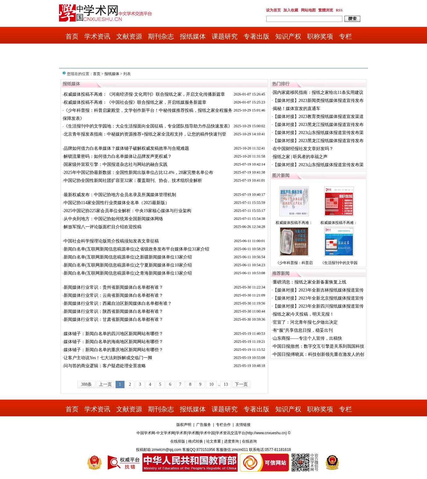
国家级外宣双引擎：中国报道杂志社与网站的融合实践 (115, 164)
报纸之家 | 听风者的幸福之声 (300, 156)
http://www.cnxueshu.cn (266, 433)
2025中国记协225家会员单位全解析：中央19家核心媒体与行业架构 (127, 210)
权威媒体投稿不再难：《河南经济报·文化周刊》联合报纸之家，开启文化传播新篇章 (144, 94)
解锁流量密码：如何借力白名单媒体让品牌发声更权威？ (118, 156)
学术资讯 (97, 36)
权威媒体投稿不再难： (294, 223)
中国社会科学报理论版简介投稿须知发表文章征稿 (111, 241)
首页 (72, 36)
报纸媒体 (193, 36)
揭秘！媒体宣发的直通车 (296, 108)
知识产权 (288, 36)
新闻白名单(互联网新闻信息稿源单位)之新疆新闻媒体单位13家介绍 (128, 257)
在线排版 (177, 441)
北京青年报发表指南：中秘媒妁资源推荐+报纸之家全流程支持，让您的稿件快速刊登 (145, 134)
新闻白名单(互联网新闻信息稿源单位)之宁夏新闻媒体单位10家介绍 (128, 265)
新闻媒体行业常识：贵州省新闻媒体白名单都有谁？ (113, 287)
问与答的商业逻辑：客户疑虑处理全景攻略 (105, 365)
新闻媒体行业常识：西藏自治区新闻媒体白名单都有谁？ (118, 303)
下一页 (241, 384)
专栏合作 (223, 424)
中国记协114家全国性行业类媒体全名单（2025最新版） (116, 202)
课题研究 (225, 36)
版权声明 (183, 424)
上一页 (105, 384)
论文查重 (213, 441)
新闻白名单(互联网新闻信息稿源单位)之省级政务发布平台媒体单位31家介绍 (136, 249)
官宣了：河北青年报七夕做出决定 (305, 322)
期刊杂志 (161, 36)
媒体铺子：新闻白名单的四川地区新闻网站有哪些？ (113, 333)
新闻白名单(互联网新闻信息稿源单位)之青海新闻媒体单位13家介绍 (128, 273)
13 (226, 384)
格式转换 (195, 441)
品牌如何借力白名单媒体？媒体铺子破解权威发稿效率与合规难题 (126, 148)
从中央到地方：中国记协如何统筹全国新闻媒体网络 (113, 218)
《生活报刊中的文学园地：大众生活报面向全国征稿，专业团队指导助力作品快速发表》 (148, 126)
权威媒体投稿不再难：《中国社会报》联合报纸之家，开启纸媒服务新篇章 (135, 102)
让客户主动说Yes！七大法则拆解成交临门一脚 (108, 357)
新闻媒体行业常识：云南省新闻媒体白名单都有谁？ (113, 295)
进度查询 (231, 441)
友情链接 (243, 424)
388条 (86, 384)
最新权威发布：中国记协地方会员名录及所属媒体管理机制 (120, 194)
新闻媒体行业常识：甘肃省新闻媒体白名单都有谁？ (113, 319)
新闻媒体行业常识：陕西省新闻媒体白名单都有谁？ (113, 311)
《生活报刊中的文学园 (338, 263)
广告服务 (203, 424)
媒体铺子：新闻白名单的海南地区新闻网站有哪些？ (113, 341)
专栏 (345, 36)
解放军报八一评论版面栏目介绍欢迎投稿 (103, 227)
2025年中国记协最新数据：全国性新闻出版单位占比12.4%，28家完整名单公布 (138, 172)
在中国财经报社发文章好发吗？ (303, 148)
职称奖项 (320, 36)
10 (211, 384)
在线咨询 (249, 441)
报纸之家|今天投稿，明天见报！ (303, 314)
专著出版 (256, 36)
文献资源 (129, 36)
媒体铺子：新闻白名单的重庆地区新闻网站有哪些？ (113, 349)
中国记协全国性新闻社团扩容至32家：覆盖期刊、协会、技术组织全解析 (133, 180)
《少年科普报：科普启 (294, 263)
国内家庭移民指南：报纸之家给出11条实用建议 (318, 92)
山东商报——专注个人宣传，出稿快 (307, 338)
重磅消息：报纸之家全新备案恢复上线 (309, 282)
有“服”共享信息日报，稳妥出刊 (303, 330)
